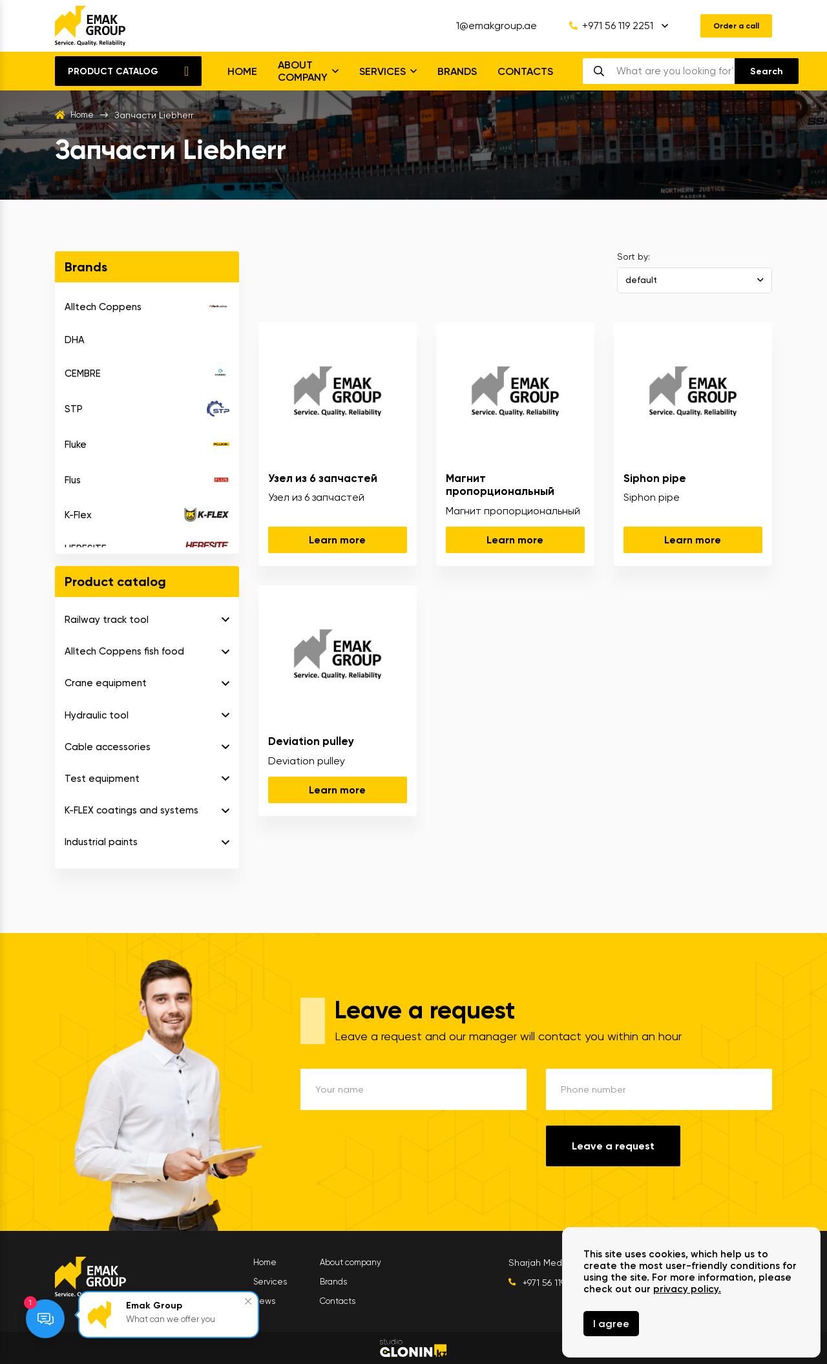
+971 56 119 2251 (601, 26)
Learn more (337, 540)
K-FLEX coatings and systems (131, 810)
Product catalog (113, 71)
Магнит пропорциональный (500, 485)
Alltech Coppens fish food (124, 651)
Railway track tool (107, 619)
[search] (675, 71)
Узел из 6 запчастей (322, 478)
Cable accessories (108, 747)
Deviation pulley (311, 741)
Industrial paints (101, 842)
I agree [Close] (611, 1323)
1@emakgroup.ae (486, 26)
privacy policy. (687, 1289)
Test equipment (102, 778)
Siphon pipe (654, 478)
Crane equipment (106, 683)
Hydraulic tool (97, 715)
